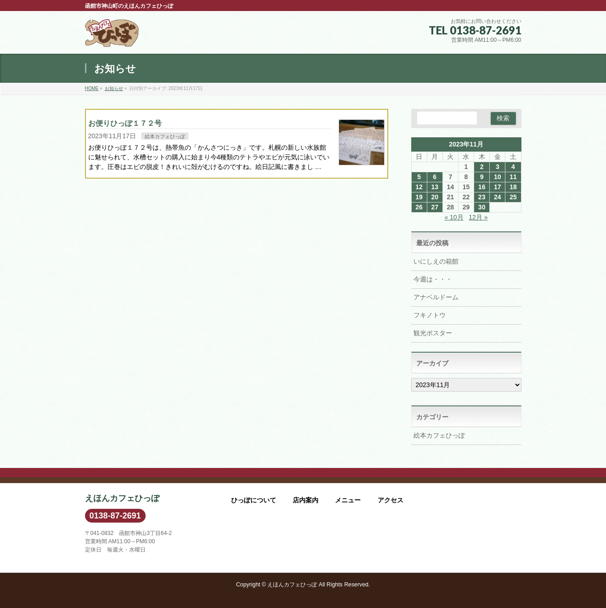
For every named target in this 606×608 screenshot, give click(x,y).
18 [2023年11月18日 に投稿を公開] (513, 187)
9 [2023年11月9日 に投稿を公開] (482, 176)
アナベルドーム (436, 297)
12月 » (478, 217)
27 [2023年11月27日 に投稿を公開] (434, 207)
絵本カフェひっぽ (165, 136)
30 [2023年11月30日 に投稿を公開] (482, 207)
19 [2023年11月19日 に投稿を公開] (419, 197)
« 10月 (453, 217)
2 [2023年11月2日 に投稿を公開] (482, 166)
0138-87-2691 (115, 515)
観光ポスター (432, 333)
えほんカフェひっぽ (292, 584)
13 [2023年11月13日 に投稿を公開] (434, 187)
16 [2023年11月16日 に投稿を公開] (482, 187)
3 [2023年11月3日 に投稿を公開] (497, 166)
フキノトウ (429, 315)
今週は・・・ (432, 279)
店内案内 (305, 500)
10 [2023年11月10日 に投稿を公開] (497, 176)
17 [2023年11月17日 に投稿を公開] (497, 187)
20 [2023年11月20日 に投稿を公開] (434, 197)
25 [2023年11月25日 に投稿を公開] (513, 197)
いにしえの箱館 (436, 261)
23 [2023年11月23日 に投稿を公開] (482, 197)
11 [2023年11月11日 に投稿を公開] (513, 176)
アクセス (390, 500)
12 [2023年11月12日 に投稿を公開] (419, 187)
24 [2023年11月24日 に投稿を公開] (497, 197)
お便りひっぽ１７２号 (125, 123)
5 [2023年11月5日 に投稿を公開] (419, 176)
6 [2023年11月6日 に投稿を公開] (434, 176)
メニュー (348, 500)
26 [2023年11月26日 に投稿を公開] (419, 207)
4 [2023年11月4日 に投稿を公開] (513, 166)
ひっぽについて (253, 500)
